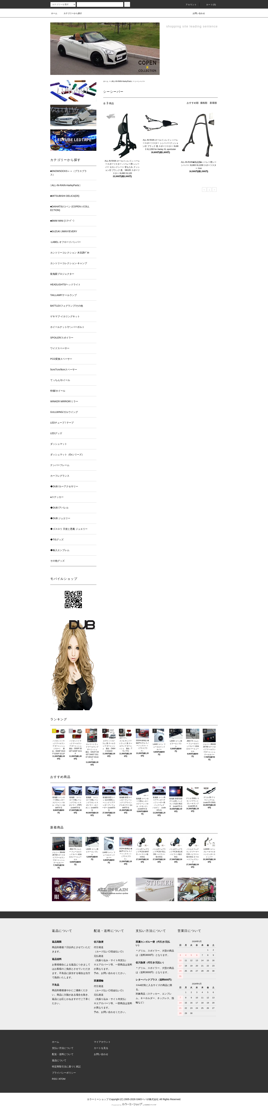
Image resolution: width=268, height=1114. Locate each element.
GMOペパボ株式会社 (147, 1099)
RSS (54, 1078)
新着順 (213, 102)
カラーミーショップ (98, 1099)
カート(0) (209, 4)
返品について (59, 1060)
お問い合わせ (197, 13)
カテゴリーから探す (70, 13)
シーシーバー (140, 81)
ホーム (54, 13)
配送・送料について (62, 1054)
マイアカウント (102, 1041)
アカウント (189, 4)
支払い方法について (62, 1048)
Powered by (134, 1105)
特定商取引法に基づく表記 (66, 1066)
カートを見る (101, 1048)
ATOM (62, 1078)
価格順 (203, 102)
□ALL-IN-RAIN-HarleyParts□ (121, 81)
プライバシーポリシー (64, 1072)
